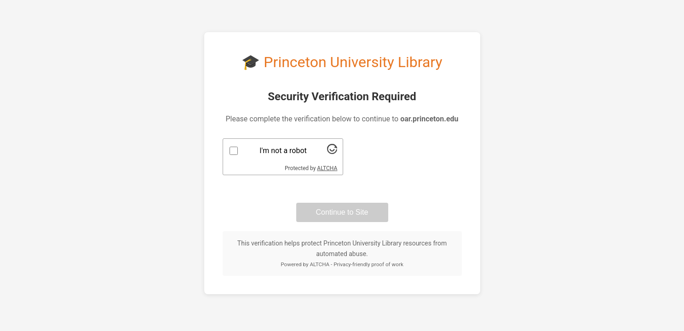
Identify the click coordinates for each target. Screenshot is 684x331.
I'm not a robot (283, 150)
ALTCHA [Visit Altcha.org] (327, 168)
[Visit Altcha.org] (332, 151)
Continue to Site (342, 212)
